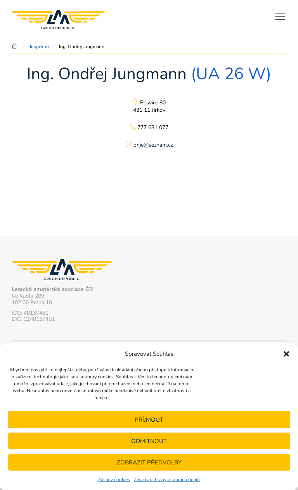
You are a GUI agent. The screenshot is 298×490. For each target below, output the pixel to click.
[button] (286, 354)
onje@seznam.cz (153, 145)
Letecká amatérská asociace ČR (58, 19)
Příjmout (149, 420)
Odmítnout (149, 441)
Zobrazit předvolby (149, 462)
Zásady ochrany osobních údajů (167, 479)
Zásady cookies (114, 479)
